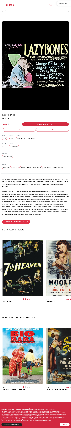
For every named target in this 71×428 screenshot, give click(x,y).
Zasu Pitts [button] (15, 167)
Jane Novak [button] (47, 167)
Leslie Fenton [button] (37, 167)
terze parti (26, 411)
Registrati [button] (52, 5)
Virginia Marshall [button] (58, 167)
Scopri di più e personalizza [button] (11, 424)
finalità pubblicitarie (33, 414)
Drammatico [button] (31, 138)
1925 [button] (4, 138)
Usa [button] (11, 138)
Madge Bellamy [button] (26, 167)
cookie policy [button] (52, 409)
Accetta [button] (65, 424)
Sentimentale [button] (21, 138)
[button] (45, 124)
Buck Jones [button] (6, 167)
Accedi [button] (61, 5)
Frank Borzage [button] (7, 156)
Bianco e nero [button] (14, 147)
